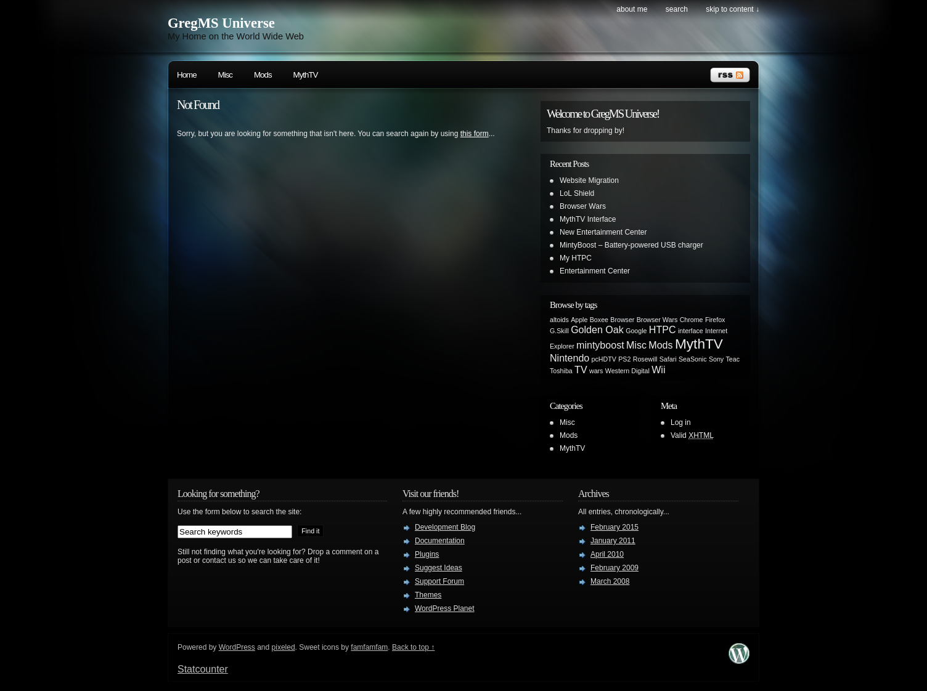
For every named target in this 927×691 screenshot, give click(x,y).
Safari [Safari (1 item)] (668, 359)
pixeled (283, 647)
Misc (225, 74)
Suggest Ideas (438, 568)
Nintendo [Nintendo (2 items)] (569, 357)
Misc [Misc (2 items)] (636, 344)
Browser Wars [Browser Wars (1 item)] (657, 319)
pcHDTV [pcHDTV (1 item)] (604, 359)
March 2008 (609, 581)
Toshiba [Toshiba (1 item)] (561, 370)
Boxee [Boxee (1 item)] (599, 319)
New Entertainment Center (603, 232)
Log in (681, 422)
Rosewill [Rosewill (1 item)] (645, 359)
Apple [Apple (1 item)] (579, 319)
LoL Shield (577, 193)
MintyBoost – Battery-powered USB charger (631, 245)
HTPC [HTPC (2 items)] (662, 329)
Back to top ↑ (413, 647)
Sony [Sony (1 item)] (716, 359)
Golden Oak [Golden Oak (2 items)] (597, 329)
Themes (428, 595)
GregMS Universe (221, 23)
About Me (631, 9)
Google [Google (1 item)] (636, 330)
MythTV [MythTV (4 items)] (699, 344)
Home (187, 74)
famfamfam (369, 647)
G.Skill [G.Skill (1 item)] (559, 330)
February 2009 (614, 568)
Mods (263, 74)
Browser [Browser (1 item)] (622, 319)
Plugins (427, 554)
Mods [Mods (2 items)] (660, 344)
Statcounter (203, 669)
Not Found (198, 104)
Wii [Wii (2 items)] (658, 369)
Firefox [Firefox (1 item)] (715, 319)
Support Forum (439, 581)
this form (474, 133)
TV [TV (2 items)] (580, 369)
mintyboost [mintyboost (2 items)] (600, 344)
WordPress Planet (445, 608)
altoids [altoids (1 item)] (559, 319)
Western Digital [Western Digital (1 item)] (627, 370)
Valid (692, 435)
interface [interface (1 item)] (690, 330)
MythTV (305, 74)
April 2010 (607, 554)
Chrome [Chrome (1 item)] (691, 319)
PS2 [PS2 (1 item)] (624, 359)
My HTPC (576, 258)
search (677, 9)
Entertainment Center (595, 271)
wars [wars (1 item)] (596, 370)
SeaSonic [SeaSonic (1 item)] (693, 359)
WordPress (237, 647)
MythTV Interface (588, 219)
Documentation (440, 540)
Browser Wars (583, 206)
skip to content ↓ (732, 9)
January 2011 (612, 540)
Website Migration (589, 180)
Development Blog (445, 527)
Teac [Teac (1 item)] (733, 359)
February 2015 (614, 527)
